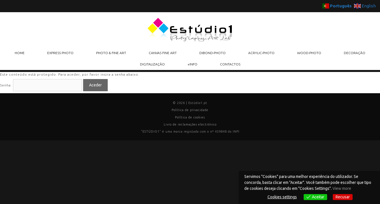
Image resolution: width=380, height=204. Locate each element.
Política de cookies (190, 117)
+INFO (192, 64)
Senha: (41, 85)
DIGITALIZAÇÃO (152, 64)
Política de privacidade (190, 110)
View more (341, 188)
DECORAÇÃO (354, 53)
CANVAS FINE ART (163, 53)
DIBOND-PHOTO (212, 53)
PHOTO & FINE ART (111, 53)
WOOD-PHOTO (309, 53)
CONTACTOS (230, 64)
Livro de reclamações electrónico (190, 124)
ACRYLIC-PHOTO (261, 53)
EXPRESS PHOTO (60, 53)
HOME (20, 53)
